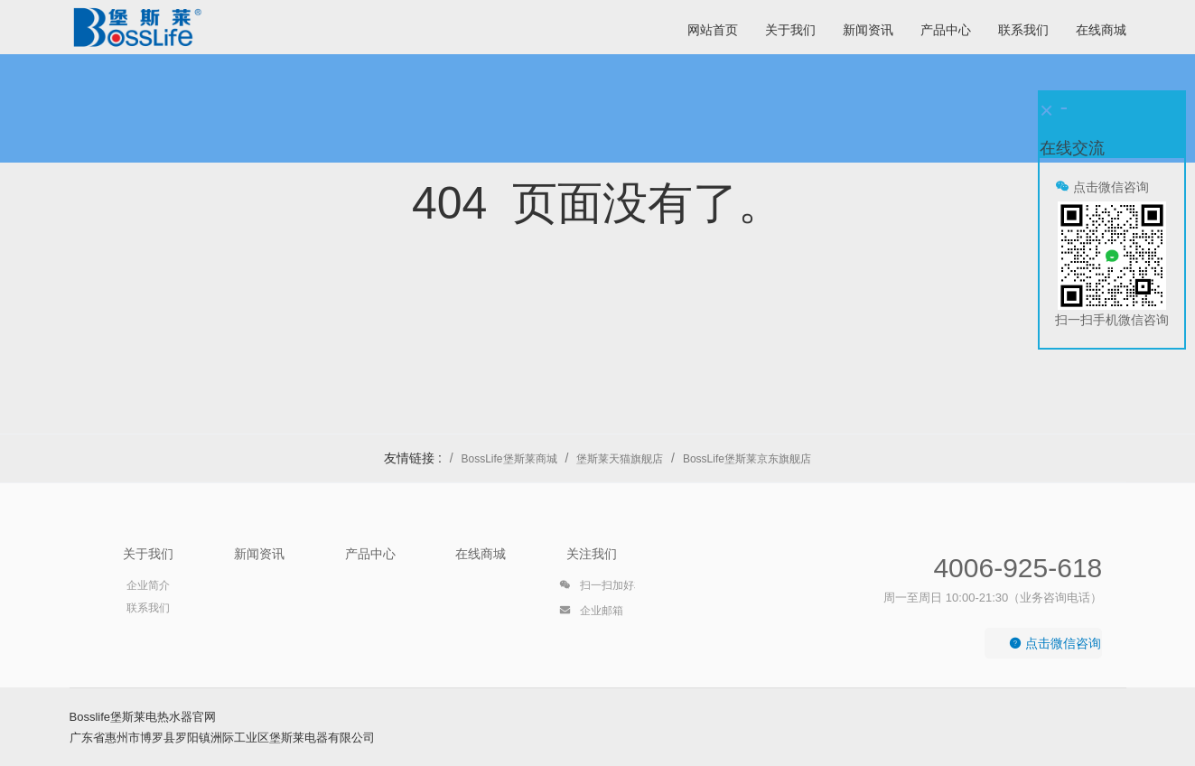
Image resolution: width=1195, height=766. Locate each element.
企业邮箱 (591, 613)
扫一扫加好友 (602, 588)
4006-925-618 (1017, 568)
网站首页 (712, 30)
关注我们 (591, 553)
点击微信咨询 (1055, 643)
